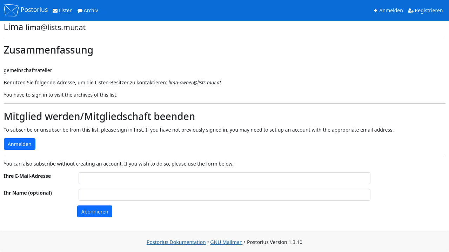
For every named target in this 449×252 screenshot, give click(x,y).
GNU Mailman (226, 242)
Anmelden (388, 10)
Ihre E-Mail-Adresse (27, 176)
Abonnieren (94, 211)
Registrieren (425, 10)
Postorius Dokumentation (176, 242)
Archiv (88, 10)
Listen (63, 10)
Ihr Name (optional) (28, 192)
